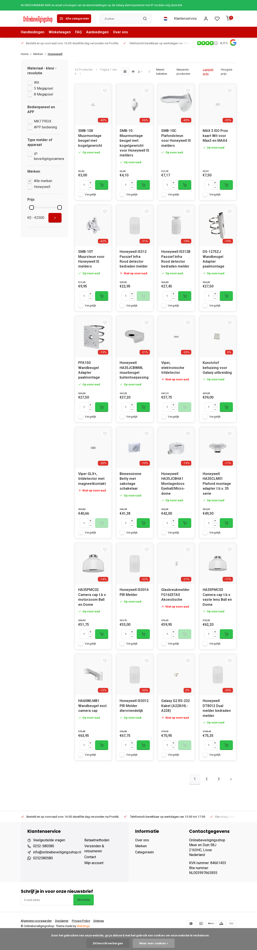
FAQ (78, 32)
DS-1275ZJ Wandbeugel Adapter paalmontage (213, 264)
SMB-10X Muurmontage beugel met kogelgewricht (90, 140)
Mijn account (93, 878)
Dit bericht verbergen (108, 943)
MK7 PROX (42, 121)
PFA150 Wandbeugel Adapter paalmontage (89, 377)
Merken (40, 54)
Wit (36, 82)
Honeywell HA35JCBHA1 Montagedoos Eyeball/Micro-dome (173, 494)
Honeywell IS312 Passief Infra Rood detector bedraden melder (134, 264)
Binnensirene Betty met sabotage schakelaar (130, 491)
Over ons (120, 32)
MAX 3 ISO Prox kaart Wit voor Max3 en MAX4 (215, 138)
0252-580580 (43, 861)
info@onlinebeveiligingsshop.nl (57, 867)
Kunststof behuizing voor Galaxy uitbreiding (217, 375)
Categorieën (144, 867)
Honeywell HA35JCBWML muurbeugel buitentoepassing (134, 377)
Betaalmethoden (96, 855)
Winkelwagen (60, 32)
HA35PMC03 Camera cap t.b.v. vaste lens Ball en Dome (217, 609)
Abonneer (83, 915)
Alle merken (43, 181)
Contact (90, 872)
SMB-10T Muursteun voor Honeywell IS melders (91, 264)
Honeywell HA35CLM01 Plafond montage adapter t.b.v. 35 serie (217, 494)
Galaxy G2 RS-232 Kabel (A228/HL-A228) (175, 721)
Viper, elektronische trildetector (172, 375)
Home (27, 54)
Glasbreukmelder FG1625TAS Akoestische (175, 607)
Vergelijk (90, 197)
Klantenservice (185, 18)
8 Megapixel (43, 94)
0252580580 (43, 873)
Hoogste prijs (226, 71)
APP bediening (45, 127)
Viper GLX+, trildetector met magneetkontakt (92, 489)
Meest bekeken (161, 71)
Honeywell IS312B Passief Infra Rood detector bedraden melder (175, 264)
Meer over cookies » (153, 943)
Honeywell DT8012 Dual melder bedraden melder (217, 723)
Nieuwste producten (183, 71)
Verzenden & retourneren (94, 863)
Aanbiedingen (97, 32)
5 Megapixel (43, 88)
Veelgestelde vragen (49, 855)
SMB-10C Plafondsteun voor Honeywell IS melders (176, 140)
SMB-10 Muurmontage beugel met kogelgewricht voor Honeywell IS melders (134, 145)
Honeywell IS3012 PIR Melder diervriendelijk (134, 721)
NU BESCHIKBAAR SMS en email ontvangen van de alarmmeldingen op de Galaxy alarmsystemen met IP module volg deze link (101, 5)
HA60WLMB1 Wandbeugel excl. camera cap (92, 721)
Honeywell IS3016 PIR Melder (134, 604)
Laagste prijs (208, 71)
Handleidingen (32, 32)
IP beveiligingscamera (49, 156)
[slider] (31, 207)
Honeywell (55, 54)
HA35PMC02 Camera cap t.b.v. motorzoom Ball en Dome (92, 609)
